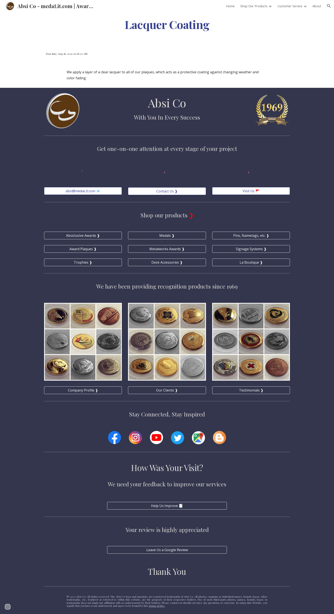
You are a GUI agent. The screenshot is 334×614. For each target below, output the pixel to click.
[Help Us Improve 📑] (167, 505)
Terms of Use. (156, 605)
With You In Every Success (167, 117)
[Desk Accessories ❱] (167, 262)
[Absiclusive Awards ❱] (83, 235)
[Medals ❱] (167, 235)
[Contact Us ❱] (167, 191)
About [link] (316, 6)
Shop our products (164, 215)
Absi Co (167, 102)
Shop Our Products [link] (254, 6)
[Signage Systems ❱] (251, 249)
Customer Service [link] (290, 6)
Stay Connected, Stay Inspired (167, 414)
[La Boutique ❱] (251, 262)
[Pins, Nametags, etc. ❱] (251, 235)
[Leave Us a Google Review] (167, 550)
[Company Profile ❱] (83, 390)
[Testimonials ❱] (251, 390)
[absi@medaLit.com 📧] (83, 191)
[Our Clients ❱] (167, 390)
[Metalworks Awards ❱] (167, 249)
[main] (167, 24)
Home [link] (230, 6)
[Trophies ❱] (83, 262)
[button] (329, 6)
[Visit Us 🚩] (251, 191)
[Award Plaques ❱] (83, 249)
